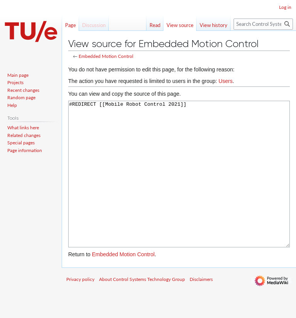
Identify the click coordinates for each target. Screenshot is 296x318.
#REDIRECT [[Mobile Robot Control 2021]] (179, 188)
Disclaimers (201, 308)
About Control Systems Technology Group (142, 308)
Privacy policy (80, 308)
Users (226, 81)
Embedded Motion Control (106, 56)
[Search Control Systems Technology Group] (263, 24)
